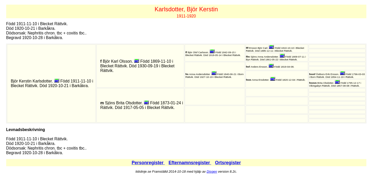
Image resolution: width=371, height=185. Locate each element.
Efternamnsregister (189, 162)
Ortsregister (228, 162)
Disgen (212, 171)
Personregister (148, 162)
